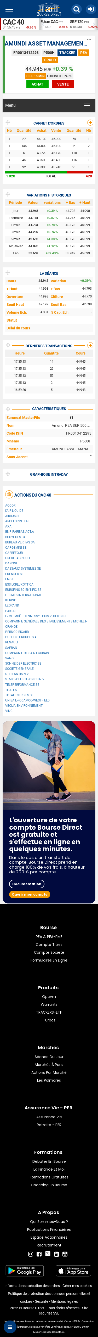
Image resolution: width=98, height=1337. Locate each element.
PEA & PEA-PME (49, 936)
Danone (11, 563)
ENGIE (9, 579)
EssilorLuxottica (19, 584)
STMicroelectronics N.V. (25, 679)
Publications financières (49, 1229)
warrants (49, 1004)
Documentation (26, 884)
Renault (11, 642)
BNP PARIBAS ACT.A (19, 531)
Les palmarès (49, 1080)
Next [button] (95, 24)
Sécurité (41, 1301)
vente (63, 84)
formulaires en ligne (49, 960)
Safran (11, 648)
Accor (10, 505)
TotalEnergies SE (19, 695)
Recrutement (49, 1245)
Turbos (49, 1020)
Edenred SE (14, 574)
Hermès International (23, 595)
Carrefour (14, 553)
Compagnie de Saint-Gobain (27, 653)
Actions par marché (49, 1072)
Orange (11, 626)
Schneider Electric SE (23, 663)
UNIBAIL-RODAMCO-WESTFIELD (27, 700)
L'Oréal (10, 611)
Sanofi (10, 658)
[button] (76, 9)
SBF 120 (76, 21)
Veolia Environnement (24, 705)
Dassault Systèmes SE (23, 568)
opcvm (49, 996)
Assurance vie (49, 1117)
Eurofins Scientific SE (23, 590)
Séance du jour (49, 1056)
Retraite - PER (49, 1124)
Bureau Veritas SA (20, 542)
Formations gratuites (49, 1177)
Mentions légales (64, 1301)
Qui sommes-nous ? (49, 1221)
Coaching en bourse (49, 1185)
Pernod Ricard (17, 632)
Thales (11, 690)
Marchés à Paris (49, 1064)
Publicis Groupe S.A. (21, 637)
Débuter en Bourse (49, 1161)
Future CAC (49, 21)
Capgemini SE (15, 547)
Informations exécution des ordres (32, 1286)
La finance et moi (49, 1169)
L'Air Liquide (14, 511)
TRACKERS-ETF (49, 1012)
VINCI (9, 711)
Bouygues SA (15, 537)
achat (37, 84)
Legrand (12, 605)
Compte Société (49, 952)
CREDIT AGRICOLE (18, 558)
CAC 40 (13, 22)
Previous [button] (41, 24)
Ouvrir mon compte (30, 894)
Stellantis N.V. (17, 674)
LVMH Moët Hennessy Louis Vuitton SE (36, 616)
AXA (8, 526)
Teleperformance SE (22, 685)
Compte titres (49, 944)
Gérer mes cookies (77, 1286)
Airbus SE (12, 516)
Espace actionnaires (49, 1237)
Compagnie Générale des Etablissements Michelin (46, 621)
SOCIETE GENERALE (19, 669)
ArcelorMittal (17, 521)
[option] (54, 24)
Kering (10, 600)
